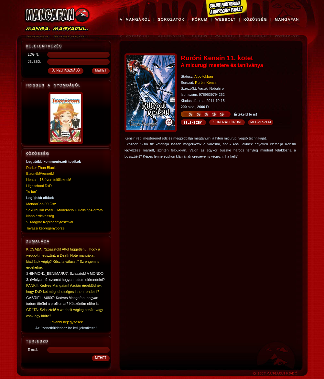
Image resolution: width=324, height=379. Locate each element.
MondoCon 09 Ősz (41, 204)
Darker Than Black (41, 168)
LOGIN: (33, 54)
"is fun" (31, 192)
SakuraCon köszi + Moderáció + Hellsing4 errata (64, 210)
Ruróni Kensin (206, 82)
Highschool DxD (39, 186)
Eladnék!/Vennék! (40, 173)
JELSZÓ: (34, 61)
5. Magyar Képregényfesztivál (49, 222)
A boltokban (203, 76)
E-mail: (33, 349)
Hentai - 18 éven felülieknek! (48, 180)
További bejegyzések (66, 322)
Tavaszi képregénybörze (45, 228)
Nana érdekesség (40, 216)
